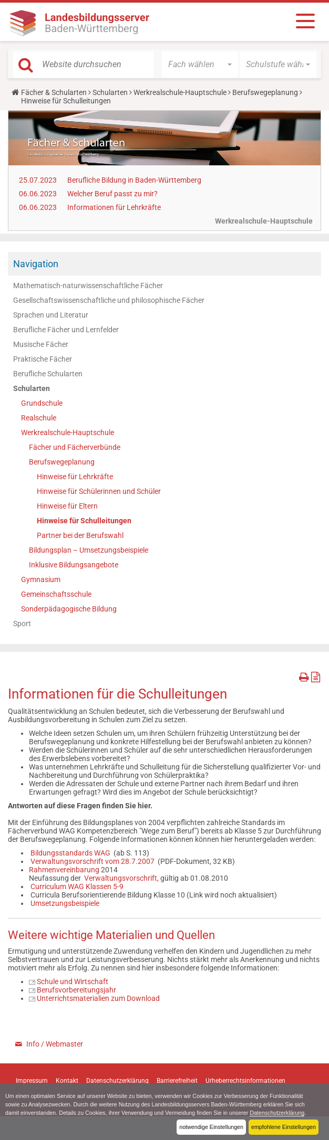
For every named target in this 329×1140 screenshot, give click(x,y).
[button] (200, 64)
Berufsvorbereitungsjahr (76, 990)
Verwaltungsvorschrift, (121, 878)
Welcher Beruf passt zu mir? (112, 193)
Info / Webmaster (54, 1044)
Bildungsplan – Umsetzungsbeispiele (88, 550)
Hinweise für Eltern (67, 506)
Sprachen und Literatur (50, 315)
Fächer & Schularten (54, 92)
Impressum (32, 1080)
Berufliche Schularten (48, 374)
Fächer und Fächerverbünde (74, 447)
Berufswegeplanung (265, 92)
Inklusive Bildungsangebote (73, 565)
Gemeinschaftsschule (56, 594)
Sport (22, 623)
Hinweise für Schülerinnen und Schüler (99, 491)
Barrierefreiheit (177, 1080)
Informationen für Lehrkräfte (114, 207)
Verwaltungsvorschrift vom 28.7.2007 (92, 861)
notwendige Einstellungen (210, 1127)
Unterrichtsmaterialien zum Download (98, 998)
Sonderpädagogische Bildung (69, 609)
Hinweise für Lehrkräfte (75, 476)
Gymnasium (40, 579)
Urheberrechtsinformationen (245, 1080)
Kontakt (67, 1080)
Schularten (110, 92)
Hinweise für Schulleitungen (84, 520)
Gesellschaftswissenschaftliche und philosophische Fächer (108, 300)
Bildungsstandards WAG (71, 853)
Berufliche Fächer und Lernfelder (66, 329)
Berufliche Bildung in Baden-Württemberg (134, 180)
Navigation (35, 263)
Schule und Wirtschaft (72, 981)
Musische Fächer (40, 344)
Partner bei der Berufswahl (80, 535)
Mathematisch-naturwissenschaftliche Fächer (88, 285)
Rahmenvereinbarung (65, 869)
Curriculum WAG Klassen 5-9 (77, 886)
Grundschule (42, 403)
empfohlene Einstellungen (283, 1127)
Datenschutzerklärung (279, 1113)
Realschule (38, 418)
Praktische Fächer (42, 359)
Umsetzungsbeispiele (64, 903)
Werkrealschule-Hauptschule (180, 92)
